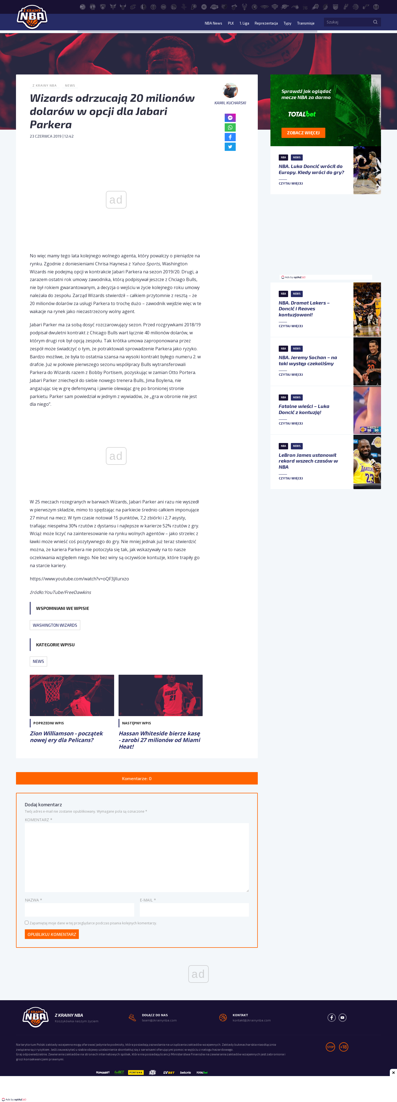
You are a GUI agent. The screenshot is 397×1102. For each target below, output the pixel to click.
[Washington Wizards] (376, 6)
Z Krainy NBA (45, 85)
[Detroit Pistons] (163, 6)
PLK (224, 23)
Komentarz (38, 819)
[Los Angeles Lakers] (214, 6)
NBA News (207, 23)
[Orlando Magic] (295, 6)
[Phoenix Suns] (315, 6)
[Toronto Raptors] (356, 6)
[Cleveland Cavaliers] (133, 6)
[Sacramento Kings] (335, 6)
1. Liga (238, 23)
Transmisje (304, 23)
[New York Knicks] (275, 6)
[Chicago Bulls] (123, 6)
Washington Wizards (55, 625)
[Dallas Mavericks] (143, 6)
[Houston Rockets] (184, 6)
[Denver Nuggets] (153, 6)
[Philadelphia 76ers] (305, 6)
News (70, 85)
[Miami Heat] (234, 6)
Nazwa (33, 899)
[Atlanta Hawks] (83, 6)
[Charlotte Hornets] (113, 6)
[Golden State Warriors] (174, 6)
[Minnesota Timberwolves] (254, 6)
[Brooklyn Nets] (103, 6)
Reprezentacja (262, 23)
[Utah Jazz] (366, 6)
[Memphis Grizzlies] (224, 6)
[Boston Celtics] (92, 6)
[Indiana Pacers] (194, 6)
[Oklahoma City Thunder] (285, 6)
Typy (284, 23)
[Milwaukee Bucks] (244, 6)
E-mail (148, 899)
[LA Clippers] (204, 6)
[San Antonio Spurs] (346, 6)
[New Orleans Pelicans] (265, 6)
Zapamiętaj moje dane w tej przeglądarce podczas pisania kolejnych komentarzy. (93, 922)
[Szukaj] (375, 23)
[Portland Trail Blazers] (325, 6)
